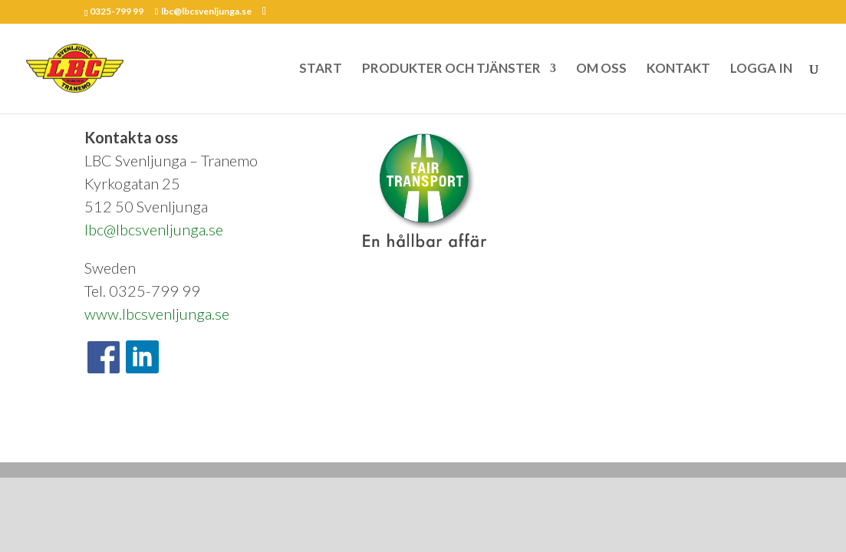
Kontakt (183, 439)
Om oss (135, 439)
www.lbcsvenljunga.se (156, 313)
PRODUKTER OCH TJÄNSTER (451, 69)
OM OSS (601, 69)
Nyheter (232, 439)
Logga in (281, 439)
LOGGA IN (761, 69)
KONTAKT (678, 69)
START (320, 69)
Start (93, 439)
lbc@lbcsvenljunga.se (153, 229)
